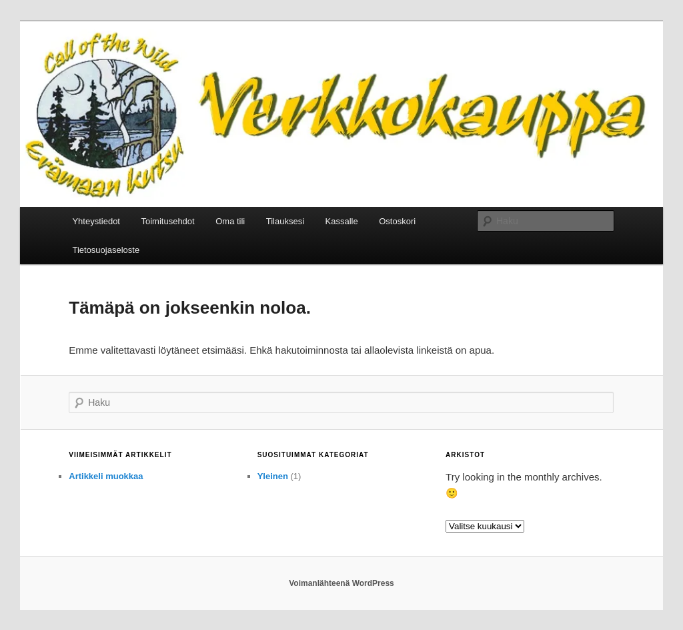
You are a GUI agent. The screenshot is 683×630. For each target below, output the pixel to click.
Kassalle (341, 221)
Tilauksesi (285, 221)
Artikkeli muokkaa (106, 476)
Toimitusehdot (167, 221)
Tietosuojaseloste (105, 250)
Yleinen (272, 476)
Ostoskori (397, 221)
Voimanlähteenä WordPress (341, 583)
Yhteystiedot (96, 221)
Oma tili (230, 221)
